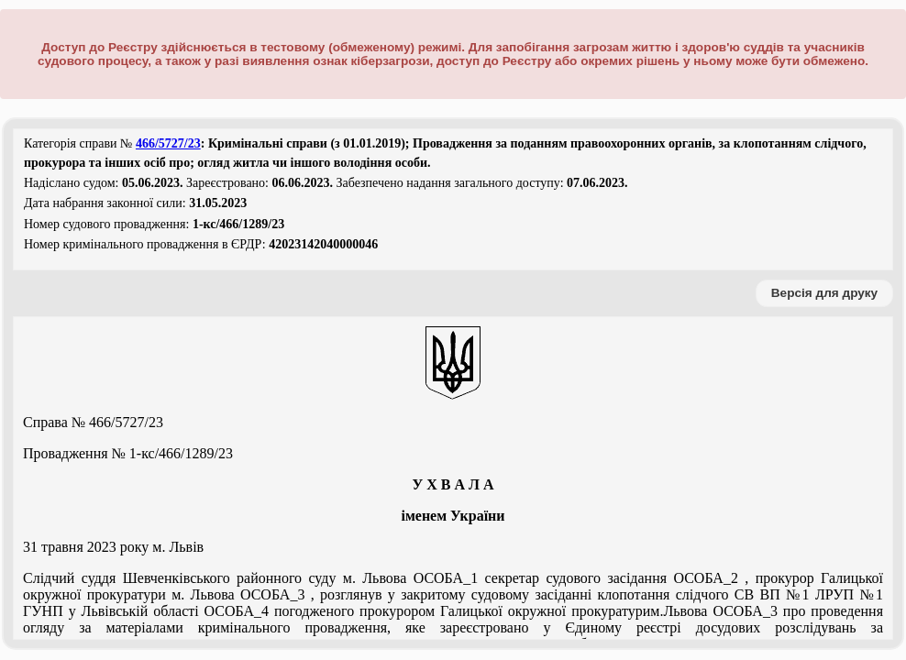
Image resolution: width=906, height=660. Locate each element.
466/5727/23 (168, 143)
